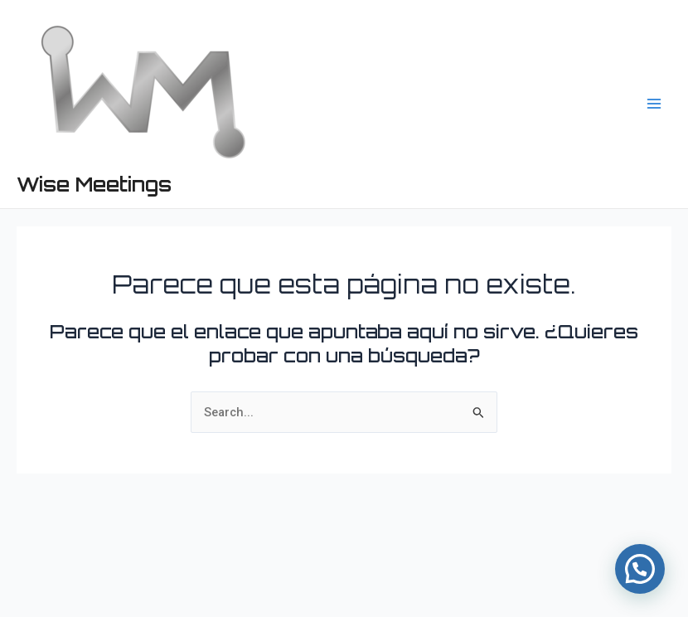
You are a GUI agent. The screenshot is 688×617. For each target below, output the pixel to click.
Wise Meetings (94, 184)
